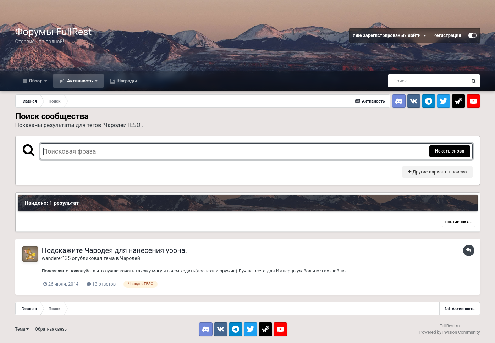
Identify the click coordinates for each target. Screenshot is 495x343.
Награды (126, 80)
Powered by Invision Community (449, 332)
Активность (80, 80)
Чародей (130, 258)
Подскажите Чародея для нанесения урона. (114, 250)
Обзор (36, 80)
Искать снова (449, 151)
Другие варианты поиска (437, 172)
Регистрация (447, 35)
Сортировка (458, 222)
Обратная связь (51, 329)
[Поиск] (427, 80)
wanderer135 (56, 258)
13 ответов (101, 284)
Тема (22, 329)
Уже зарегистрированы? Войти (390, 35)
